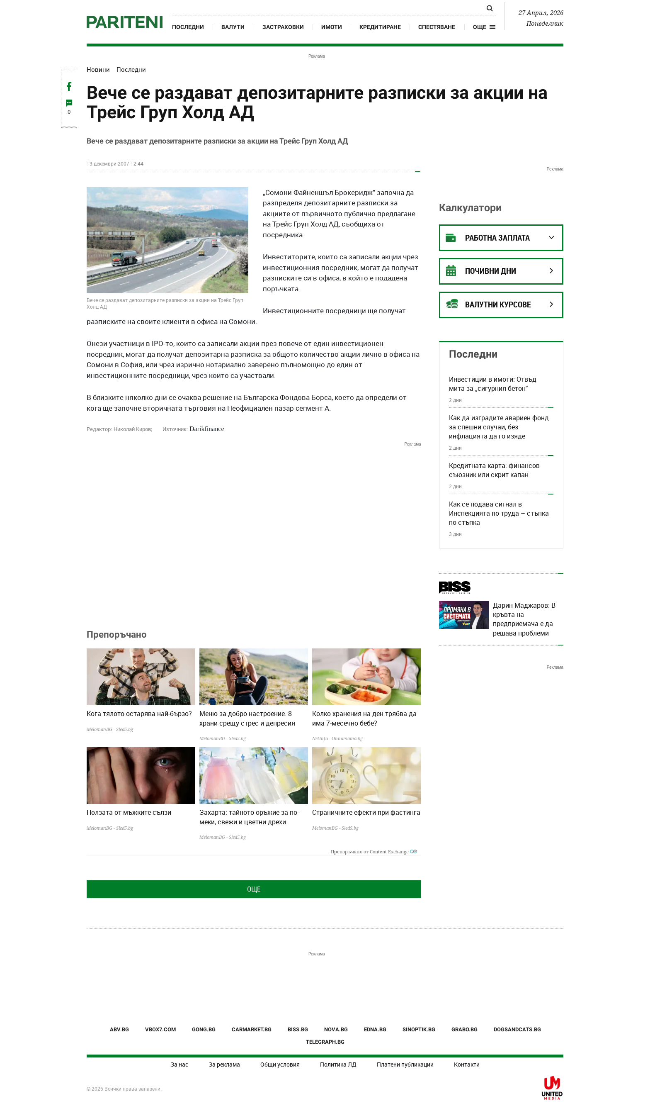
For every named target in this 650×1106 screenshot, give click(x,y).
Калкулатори (470, 208)
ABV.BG (119, 1029)
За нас (179, 1064)
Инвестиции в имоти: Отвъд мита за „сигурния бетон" (492, 384)
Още (253, 889)
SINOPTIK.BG (419, 1029)
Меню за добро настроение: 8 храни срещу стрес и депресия (247, 718)
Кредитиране (380, 27)
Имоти (331, 27)
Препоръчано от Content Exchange (374, 851)
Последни (188, 27)
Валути (233, 27)
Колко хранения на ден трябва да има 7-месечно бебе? (364, 718)
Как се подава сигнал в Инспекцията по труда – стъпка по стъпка (499, 513)
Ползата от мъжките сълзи (129, 812)
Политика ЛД (338, 1064)
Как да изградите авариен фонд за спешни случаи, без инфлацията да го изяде (499, 427)
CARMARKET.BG (252, 1029)
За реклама (224, 1064)
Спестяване (436, 27)
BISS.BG (298, 1029)
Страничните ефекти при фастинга (366, 812)
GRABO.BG (464, 1029)
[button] (484, 27)
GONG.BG (204, 1029)
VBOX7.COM (160, 1029)
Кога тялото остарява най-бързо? (139, 713)
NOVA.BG (336, 1029)
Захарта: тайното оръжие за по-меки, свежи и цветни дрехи (249, 817)
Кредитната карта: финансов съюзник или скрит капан (494, 470)
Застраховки (283, 27)
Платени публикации (405, 1064)
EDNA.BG (375, 1029)
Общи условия (280, 1064)
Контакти (467, 1064)
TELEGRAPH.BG (325, 1042)
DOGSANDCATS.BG (517, 1029)
